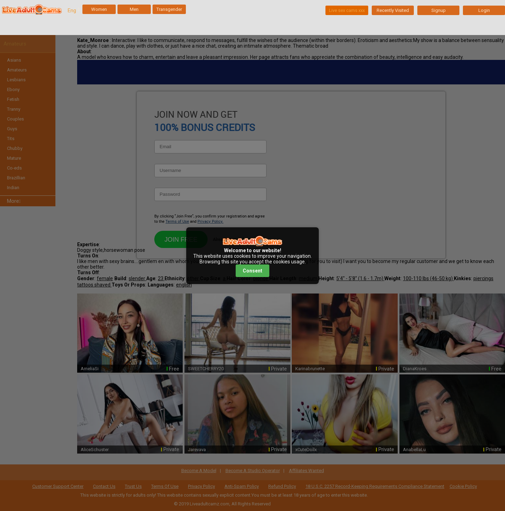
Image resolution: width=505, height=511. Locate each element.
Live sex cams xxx (347, 10)
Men (134, 9)
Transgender (169, 9)
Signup (438, 10)
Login (484, 10)
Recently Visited (393, 10)
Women (99, 9)
